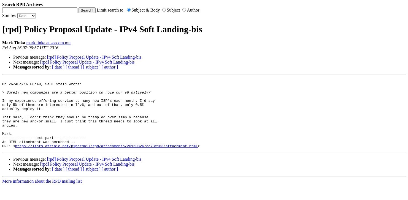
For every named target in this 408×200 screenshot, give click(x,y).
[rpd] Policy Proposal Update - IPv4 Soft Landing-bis (94, 57)
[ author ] (110, 67)
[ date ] (58, 67)
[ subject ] (92, 67)
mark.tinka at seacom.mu (48, 42)
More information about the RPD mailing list (42, 195)
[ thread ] (74, 67)
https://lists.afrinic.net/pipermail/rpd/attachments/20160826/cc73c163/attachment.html (106, 159)
